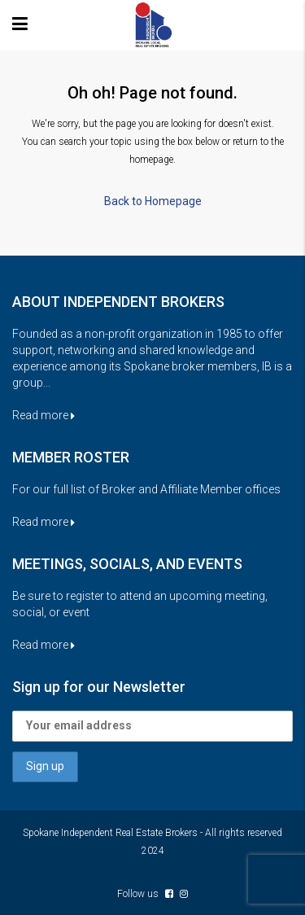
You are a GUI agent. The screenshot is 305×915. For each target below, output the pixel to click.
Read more (43, 415)
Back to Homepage (153, 201)
